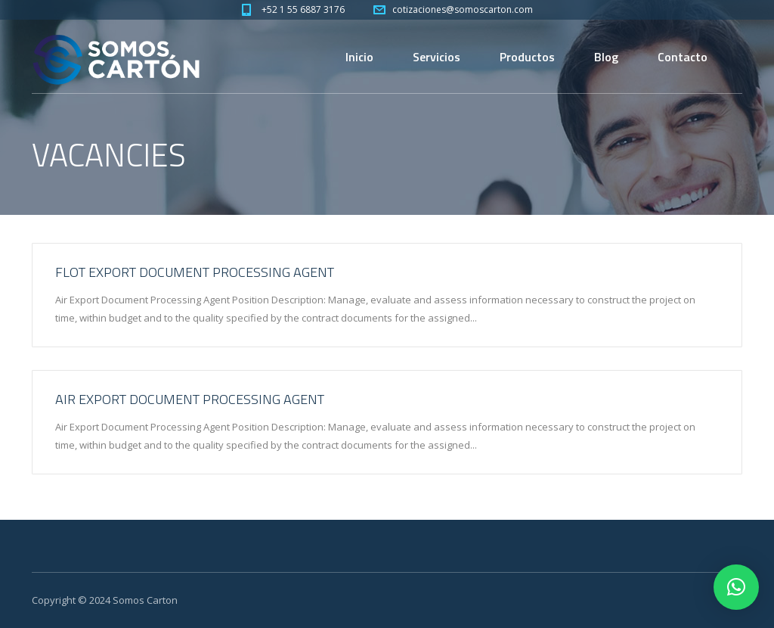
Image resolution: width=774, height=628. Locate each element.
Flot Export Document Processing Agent (194, 272)
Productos (527, 57)
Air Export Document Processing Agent (189, 399)
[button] (736, 587)
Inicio (359, 57)
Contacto (682, 57)
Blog (606, 57)
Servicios (436, 57)
